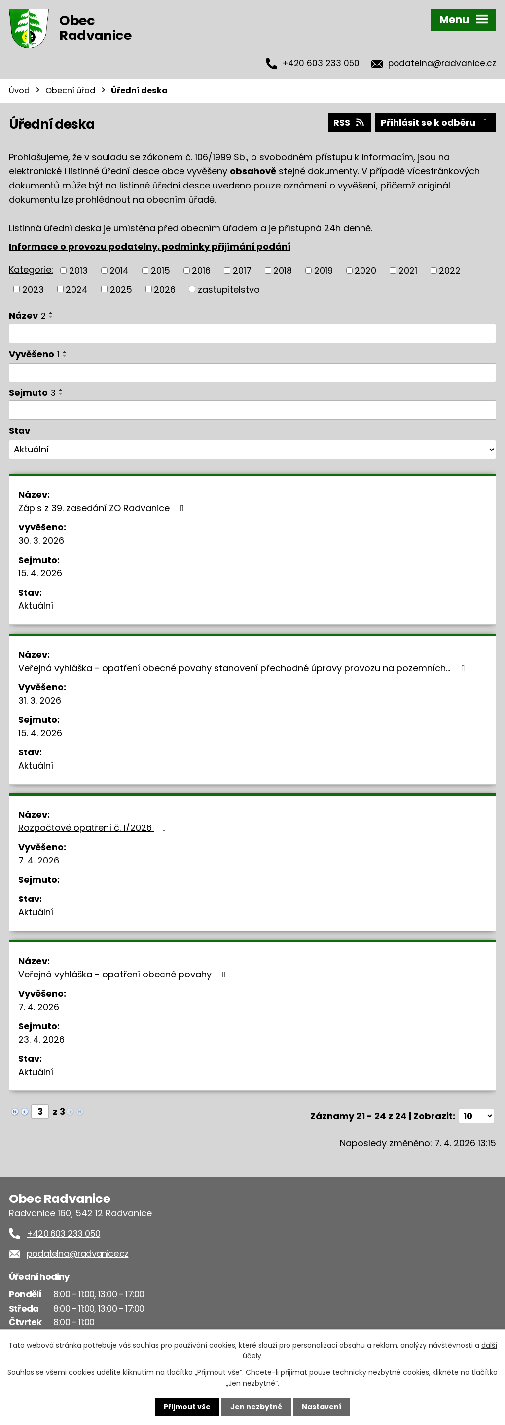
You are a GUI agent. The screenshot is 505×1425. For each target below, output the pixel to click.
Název (27, 315)
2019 (323, 270)
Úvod (19, 90)
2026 (165, 289)
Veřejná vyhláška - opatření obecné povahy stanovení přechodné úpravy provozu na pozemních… (243, 668)
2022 (450, 270)
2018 (282, 270)
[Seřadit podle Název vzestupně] (51, 313)
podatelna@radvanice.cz (442, 63)
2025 (121, 289)
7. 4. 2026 (38, 860)
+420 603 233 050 (321, 63)
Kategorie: (31, 269)
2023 (33, 289)
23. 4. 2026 (41, 1039)
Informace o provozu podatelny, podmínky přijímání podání (149, 246)
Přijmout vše (187, 1407)
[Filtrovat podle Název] (252, 333)
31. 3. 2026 (39, 700)
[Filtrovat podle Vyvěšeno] (252, 373)
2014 (119, 270)
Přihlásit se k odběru (436, 122)
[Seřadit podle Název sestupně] (51, 317)
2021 (407, 270)
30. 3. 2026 (41, 540)
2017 (242, 270)
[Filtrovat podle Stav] (252, 449)
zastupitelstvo (229, 289)
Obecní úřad (70, 90)
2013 (78, 270)
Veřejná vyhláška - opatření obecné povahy (124, 974)
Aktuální (35, 606)
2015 (160, 270)
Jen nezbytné (256, 1407)
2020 (365, 270)
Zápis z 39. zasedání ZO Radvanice (103, 508)
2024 (77, 289)
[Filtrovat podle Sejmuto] (252, 410)
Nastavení (321, 1407)
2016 (201, 270)
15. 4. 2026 (40, 573)
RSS (349, 122)
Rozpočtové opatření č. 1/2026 (94, 828)
